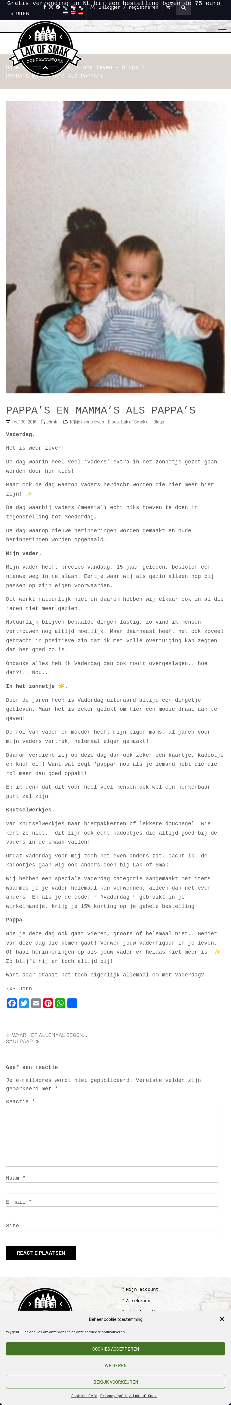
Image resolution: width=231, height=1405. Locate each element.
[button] (222, 1319)
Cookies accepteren (115, 1349)
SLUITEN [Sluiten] (20, 13)
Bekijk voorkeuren (115, 1382)
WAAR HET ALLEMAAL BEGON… (50, 1035)
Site (12, 1226)
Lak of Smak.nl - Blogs (142, 421)
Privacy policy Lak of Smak (128, 1396)
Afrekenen (138, 1301)
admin (52, 421)
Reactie (20, 1102)
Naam (16, 1178)
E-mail (19, 1202)
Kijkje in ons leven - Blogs (94, 421)
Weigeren (116, 1365)
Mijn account (142, 1289)
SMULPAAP (19, 1041)
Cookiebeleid (84, 1396)
